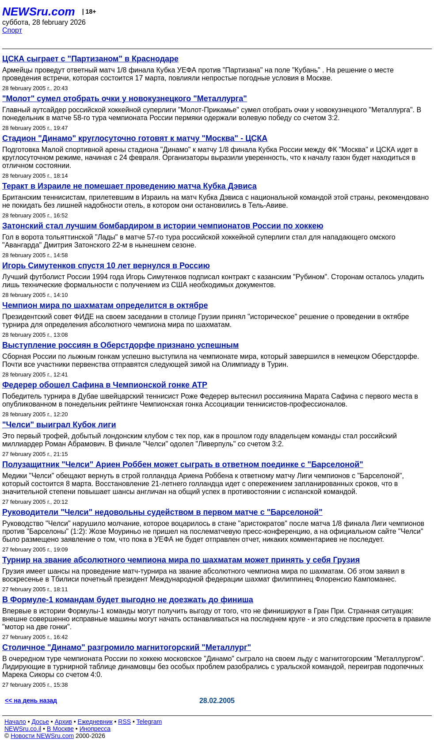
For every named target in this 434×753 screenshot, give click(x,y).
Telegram (149, 721)
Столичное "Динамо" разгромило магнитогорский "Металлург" (126, 647)
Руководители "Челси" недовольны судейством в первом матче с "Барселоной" (162, 512)
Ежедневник (95, 721)
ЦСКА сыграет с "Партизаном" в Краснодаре (90, 58)
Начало (15, 721)
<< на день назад (31, 700)
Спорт (12, 30)
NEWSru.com (38, 11)
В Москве (60, 728)
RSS (124, 721)
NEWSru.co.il (22, 728)
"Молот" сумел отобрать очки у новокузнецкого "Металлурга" (124, 98)
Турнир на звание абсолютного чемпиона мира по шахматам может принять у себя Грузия (181, 559)
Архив (63, 721)
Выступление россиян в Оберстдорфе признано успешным (120, 345)
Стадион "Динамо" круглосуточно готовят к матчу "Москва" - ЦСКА (134, 138)
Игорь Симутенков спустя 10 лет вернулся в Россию (106, 265)
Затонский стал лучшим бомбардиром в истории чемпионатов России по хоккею (163, 225)
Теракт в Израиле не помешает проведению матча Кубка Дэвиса (129, 186)
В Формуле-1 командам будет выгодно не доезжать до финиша (127, 599)
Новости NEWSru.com (42, 735)
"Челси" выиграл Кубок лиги (59, 424)
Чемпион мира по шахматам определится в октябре (105, 305)
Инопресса (95, 728)
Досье (40, 721)
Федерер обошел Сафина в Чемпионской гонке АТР (104, 384)
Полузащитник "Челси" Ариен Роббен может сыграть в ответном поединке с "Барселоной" (182, 464)
